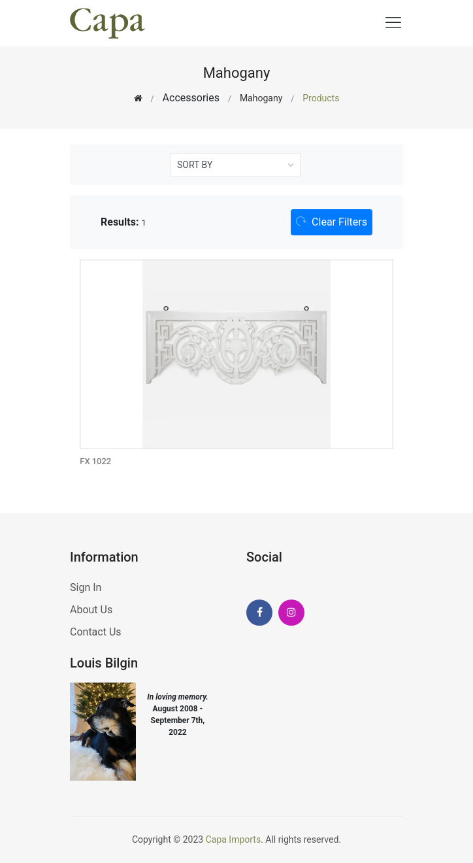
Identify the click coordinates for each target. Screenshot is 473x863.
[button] (331, 222)
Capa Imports (233, 839)
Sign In (85, 587)
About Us (91, 609)
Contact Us (96, 632)
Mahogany (261, 98)
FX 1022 (97, 460)
